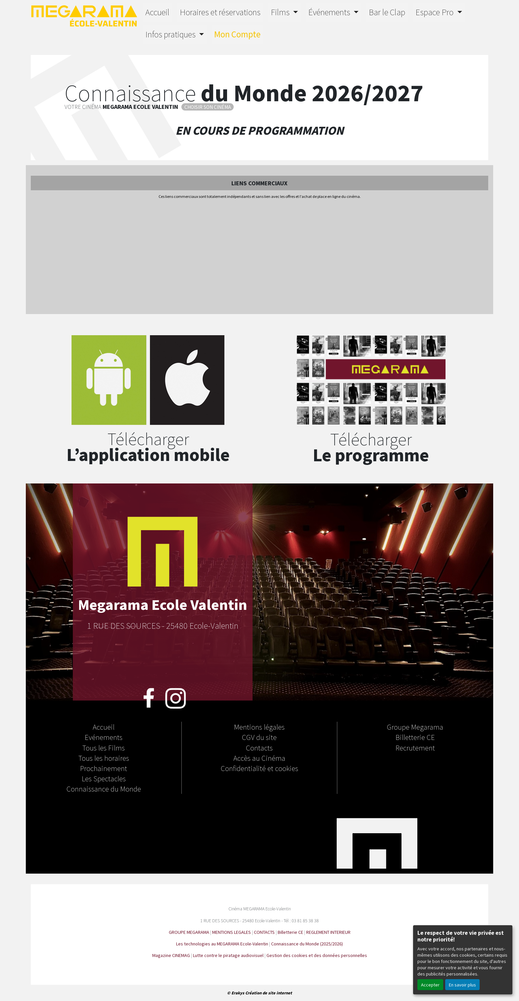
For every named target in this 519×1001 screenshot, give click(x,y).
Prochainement (103, 768)
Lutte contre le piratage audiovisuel (228, 955)
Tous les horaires (103, 758)
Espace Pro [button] (435, 12)
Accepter (430, 984)
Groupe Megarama (415, 727)
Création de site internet (268, 992)
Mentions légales (259, 727)
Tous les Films (103, 747)
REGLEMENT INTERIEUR (328, 932)
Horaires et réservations (220, 12)
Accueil (157, 12)
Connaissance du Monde (104, 789)
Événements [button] (330, 12)
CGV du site (259, 737)
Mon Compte (237, 34)
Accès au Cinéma (259, 758)
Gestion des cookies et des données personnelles (316, 955)
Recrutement (415, 747)
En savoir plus (462, 984)
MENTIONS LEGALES (231, 932)
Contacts (259, 747)
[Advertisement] (259, 257)
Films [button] (281, 12)
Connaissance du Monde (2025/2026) (307, 943)
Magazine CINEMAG (171, 955)
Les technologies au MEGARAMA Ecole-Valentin (222, 943)
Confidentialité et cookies (259, 768)
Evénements (103, 737)
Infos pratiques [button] (171, 34)
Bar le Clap (387, 12)
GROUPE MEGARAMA (189, 932)
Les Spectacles (104, 778)
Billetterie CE (415, 737)
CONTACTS (264, 932)
